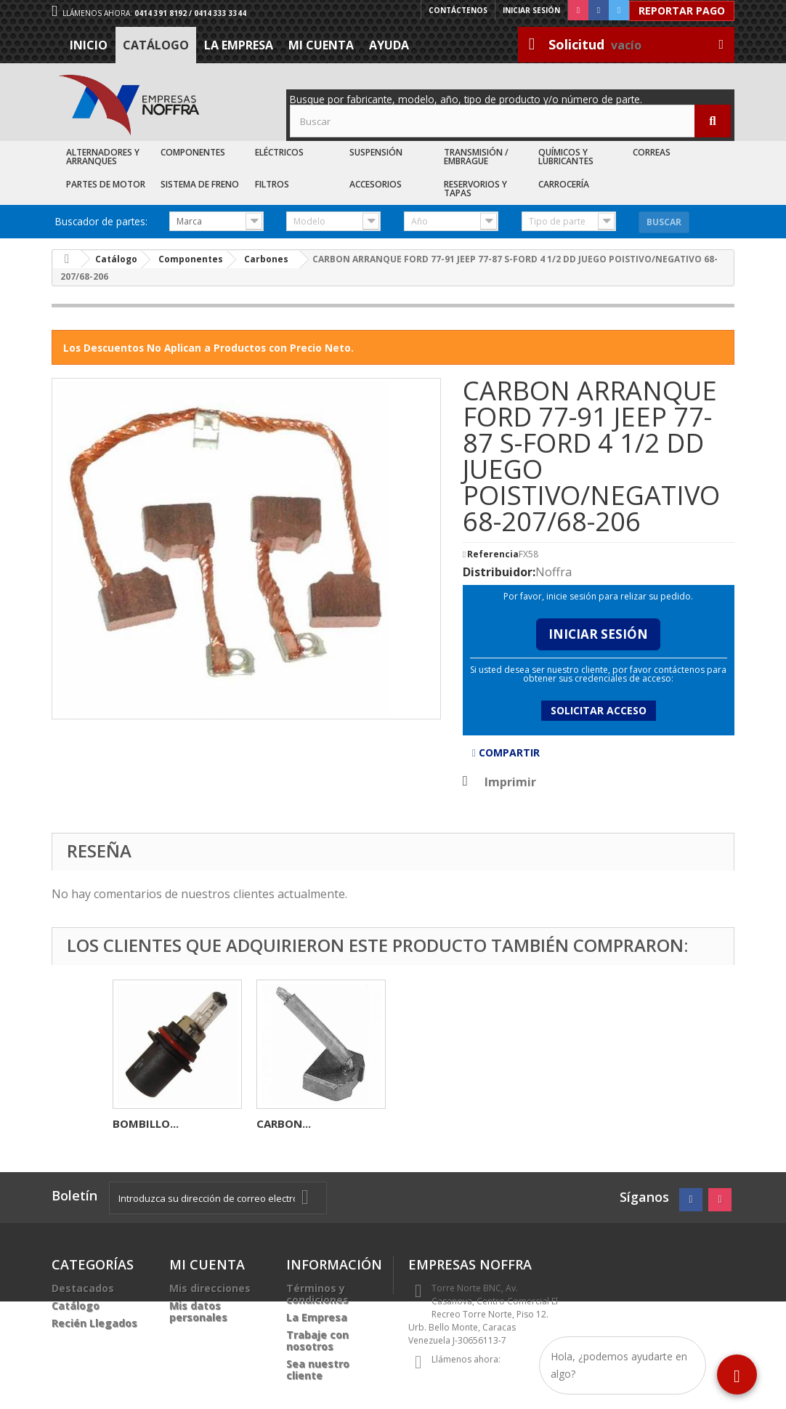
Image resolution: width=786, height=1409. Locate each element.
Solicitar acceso (599, 710)
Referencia (493, 554)
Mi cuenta (321, 45)
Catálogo (156, 45)
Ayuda (389, 45)
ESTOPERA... (144, 1123)
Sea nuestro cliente (317, 1369)
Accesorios (375, 184)
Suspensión (375, 152)
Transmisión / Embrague (476, 156)
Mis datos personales (198, 1311)
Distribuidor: (499, 572)
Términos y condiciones (317, 1294)
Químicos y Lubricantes (565, 156)
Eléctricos (279, 152)
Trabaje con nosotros (317, 1340)
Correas (651, 152)
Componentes (193, 152)
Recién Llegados (94, 1323)
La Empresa (238, 45)
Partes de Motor (105, 184)
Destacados (83, 1288)
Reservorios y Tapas (475, 188)
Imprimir (510, 782)
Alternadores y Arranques (102, 156)
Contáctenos (458, 10)
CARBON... (571, 1123)
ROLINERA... (287, 1123)
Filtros (272, 184)
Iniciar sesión (531, 10)
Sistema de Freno (200, 184)
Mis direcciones (210, 1288)
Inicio (89, 45)
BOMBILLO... (433, 1123)
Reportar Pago (682, 10)
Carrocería (563, 184)
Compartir (506, 752)
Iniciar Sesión (598, 634)
